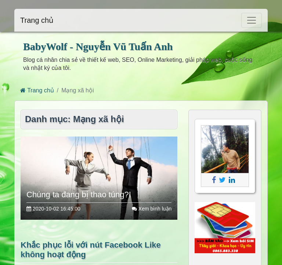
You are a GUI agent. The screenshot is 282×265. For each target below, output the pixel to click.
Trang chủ (36, 20)
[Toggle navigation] (251, 20)
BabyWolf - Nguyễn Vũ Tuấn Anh (98, 46)
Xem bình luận (151, 209)
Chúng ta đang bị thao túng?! (78, 194)
